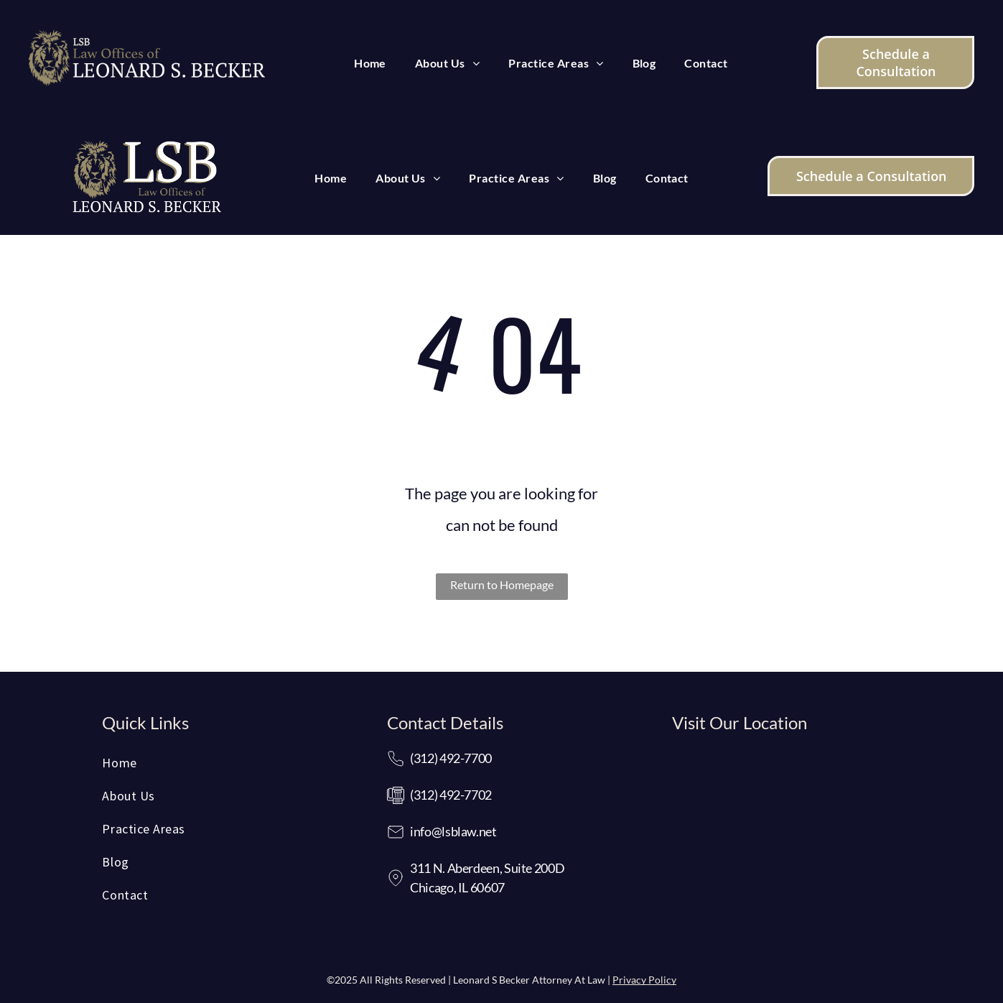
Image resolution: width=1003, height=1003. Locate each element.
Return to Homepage (502, 584)
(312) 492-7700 (451, 758)
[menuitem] (370, 63)
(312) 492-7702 (451, 795)
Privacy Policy (644, 980)
